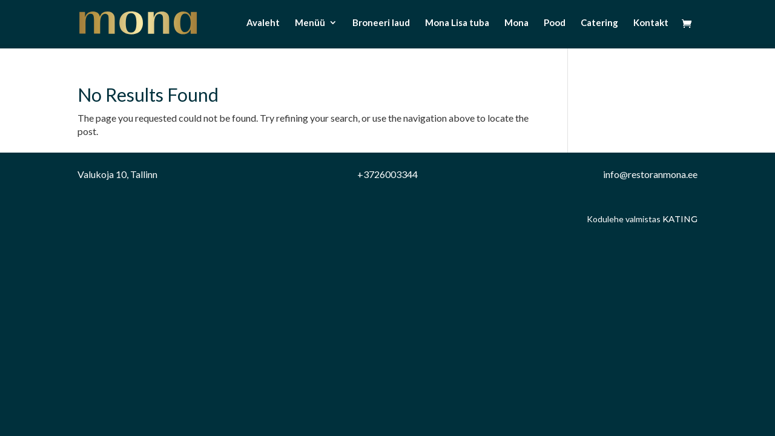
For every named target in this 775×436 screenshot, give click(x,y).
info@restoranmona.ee (650, 174)
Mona (516, 23)
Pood (555, 23)
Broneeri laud (381, 23)
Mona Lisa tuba (457, 23)
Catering (599, 23)
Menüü (310, 23)
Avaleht (263, 23)
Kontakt (650, 23)
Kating (680, 219)
